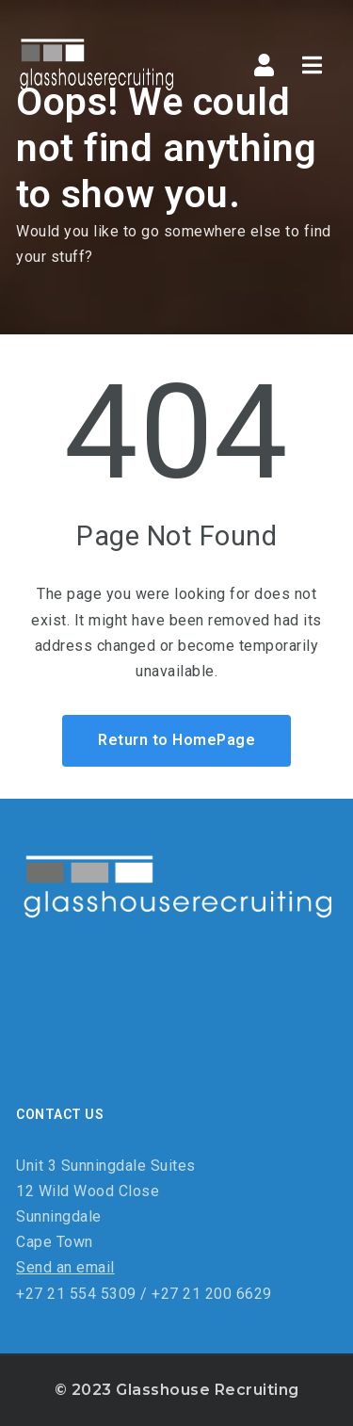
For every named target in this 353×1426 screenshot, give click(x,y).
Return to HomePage (176, 740)
